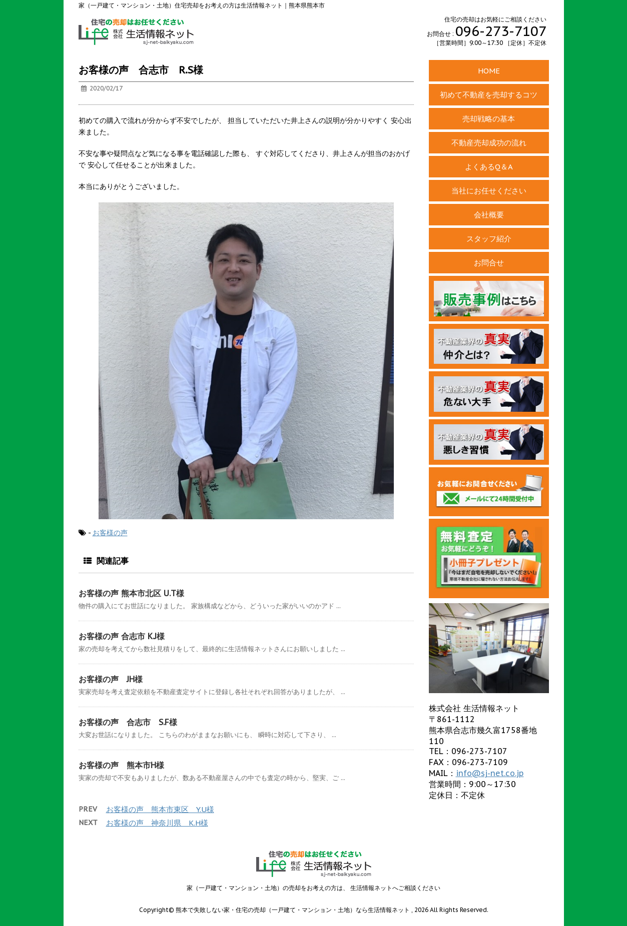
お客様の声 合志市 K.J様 (122, 636)
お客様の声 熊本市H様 (121, 765)
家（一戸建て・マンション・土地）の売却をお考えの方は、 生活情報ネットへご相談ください (313, 888)
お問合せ (489, 262)
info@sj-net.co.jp (490, 773)
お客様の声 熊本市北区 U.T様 (131, 593)
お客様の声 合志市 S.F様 (128, 722)
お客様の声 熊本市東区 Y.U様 (160, 809)
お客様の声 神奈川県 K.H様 (157, 823)
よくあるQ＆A (489, 166)
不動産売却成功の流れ (488, 142)
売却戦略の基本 (488, 118)
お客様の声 (110, 532)
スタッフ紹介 (488, 238)
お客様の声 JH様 (111, 679)
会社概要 (489, 214)
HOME (489, 70)
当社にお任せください (488, 190)
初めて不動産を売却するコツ (488, 94)
